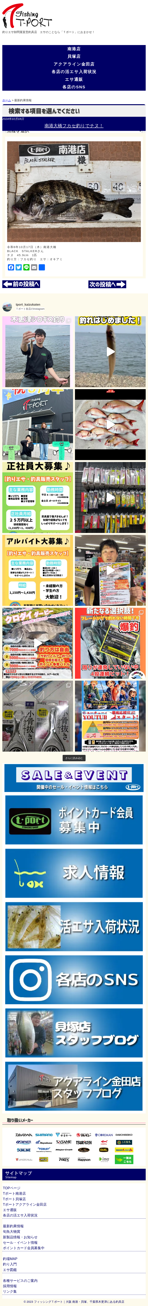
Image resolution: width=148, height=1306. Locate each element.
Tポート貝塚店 (14, 1199)
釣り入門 (10, 1264)
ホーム (6, 100)
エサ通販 (74, 79)
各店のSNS (73, 87)
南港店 (74, 49)
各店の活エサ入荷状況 (74, 71)
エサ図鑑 (10, 1270)
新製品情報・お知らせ (20, 1237)
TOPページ (11, 1188)
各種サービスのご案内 (20, 1281)
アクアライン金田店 (74, 64)
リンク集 (10, 1291)
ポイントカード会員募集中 (24, 1248)
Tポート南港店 (14, 1193)
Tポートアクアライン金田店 (25, 1204)
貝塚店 (74, 56)
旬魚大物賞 (11, 1232)
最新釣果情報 (13, 1226)
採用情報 (10, 1286)
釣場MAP (10, 1259)
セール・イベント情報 (20, 1243)
